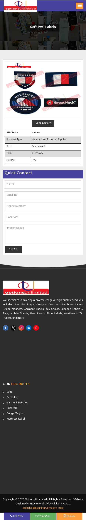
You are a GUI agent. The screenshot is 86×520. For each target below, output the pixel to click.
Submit (13, 249)
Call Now (16, 516)
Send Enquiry (43, 123)
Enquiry (69, 516)
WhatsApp (43, 516)
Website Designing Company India (43, 508)
